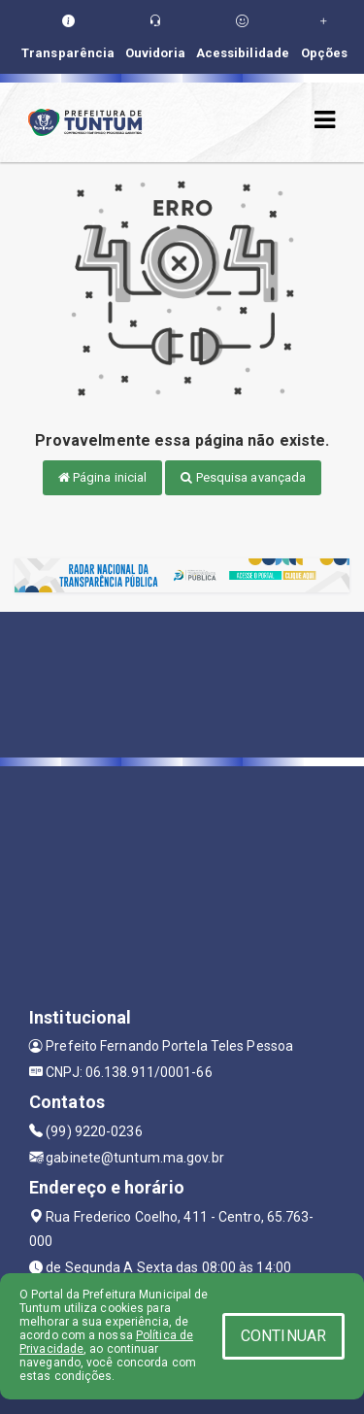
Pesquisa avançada (243, 477)
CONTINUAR (283, 1336)
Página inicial (103, 477)
